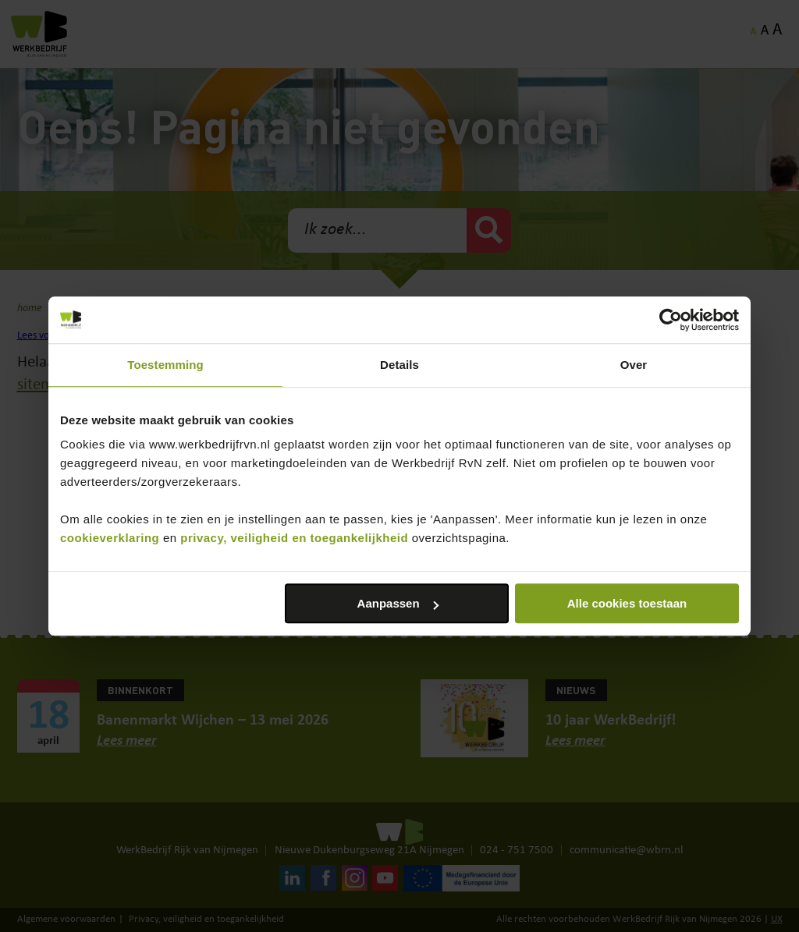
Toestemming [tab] (165, 364)
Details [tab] (399, 364)
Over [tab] (634, 364)
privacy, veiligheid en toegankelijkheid (294, 537)
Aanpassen (398, 603)
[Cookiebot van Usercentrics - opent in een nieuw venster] (670, 319)
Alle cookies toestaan (627, 603)
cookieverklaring (109, 537)
